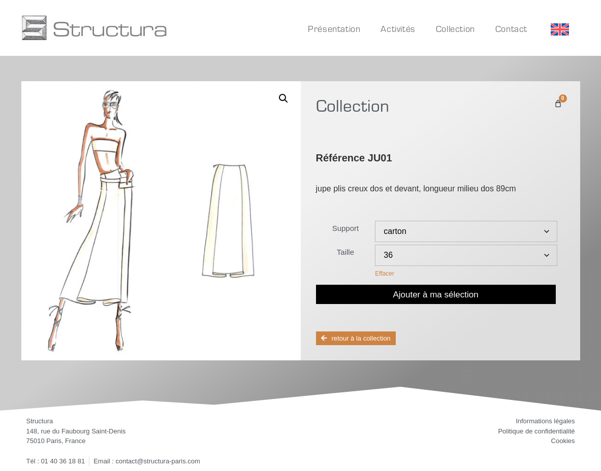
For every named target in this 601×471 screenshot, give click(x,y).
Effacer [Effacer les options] (384, 273)
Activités (398, 29)
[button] (283, 98)
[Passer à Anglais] (560, 30)
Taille (345, 252)
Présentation (334, 29)
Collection (455, 29)
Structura (109, 28)
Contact (511, 29)
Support (345, 228)
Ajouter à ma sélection (435, 294)
